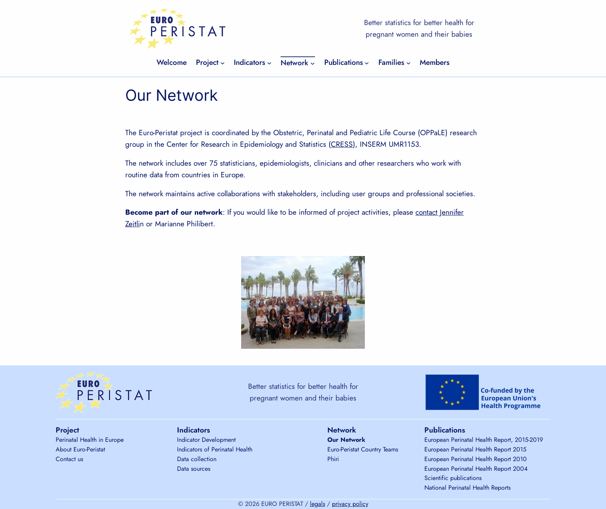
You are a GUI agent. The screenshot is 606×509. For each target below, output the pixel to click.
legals (317, 503)
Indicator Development (206, 439)
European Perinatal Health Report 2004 (476, 468)
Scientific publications (453, 477)
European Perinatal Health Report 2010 (475, 459)
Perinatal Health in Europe (90, 439)
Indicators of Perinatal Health (214, 449)
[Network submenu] (312, 63)
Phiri (333, 459)
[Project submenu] (222, 62)
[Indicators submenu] (269, 62)
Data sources (193, 468)
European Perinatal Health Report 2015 (475, 449)
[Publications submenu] (366, 62)
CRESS (342, 144)
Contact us (69, 459)
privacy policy (350, 503)
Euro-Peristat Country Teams (362, 449)
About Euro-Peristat (80, 449)
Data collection (196, 459)
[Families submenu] (408, 62)
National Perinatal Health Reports (467, 487)
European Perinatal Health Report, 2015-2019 (483, 439)
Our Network (346, 439)
